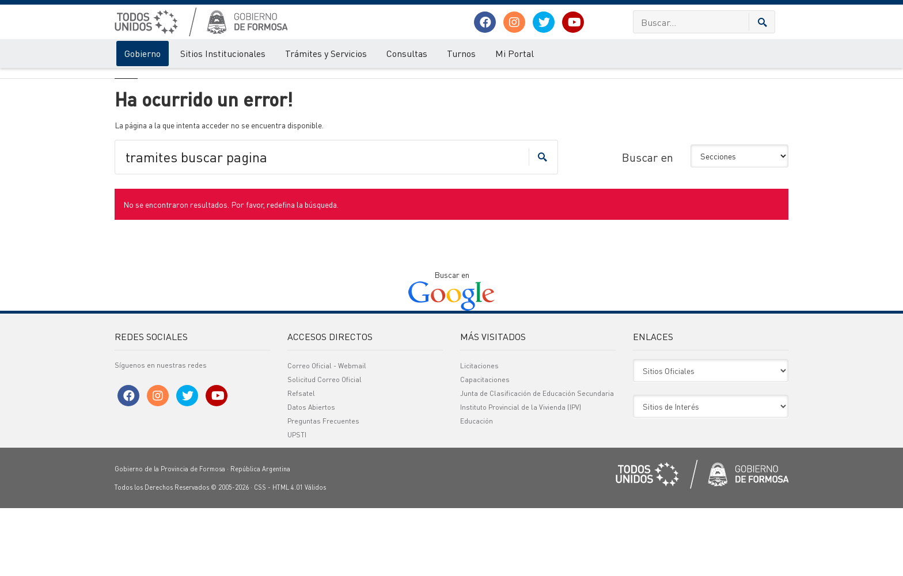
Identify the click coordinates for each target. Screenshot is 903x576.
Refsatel (301, 461)
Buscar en (647, 225)
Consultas (406, 53)
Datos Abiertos (311, 475)
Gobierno (142, 53)
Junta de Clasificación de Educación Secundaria (537, 461)
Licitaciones (479, 433)
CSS (260, 555)
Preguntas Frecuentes (323, 489)
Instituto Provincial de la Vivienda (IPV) (520, 475)
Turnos (461, 53)
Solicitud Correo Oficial (324, 447)
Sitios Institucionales (222, 53)
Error (162, 79)
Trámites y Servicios (326, 53)
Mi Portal (514, 53)
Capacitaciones (485, 447)
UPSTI (296, 502)
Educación (476, 489)
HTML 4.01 (287, 555)
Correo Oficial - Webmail (326, 433)
